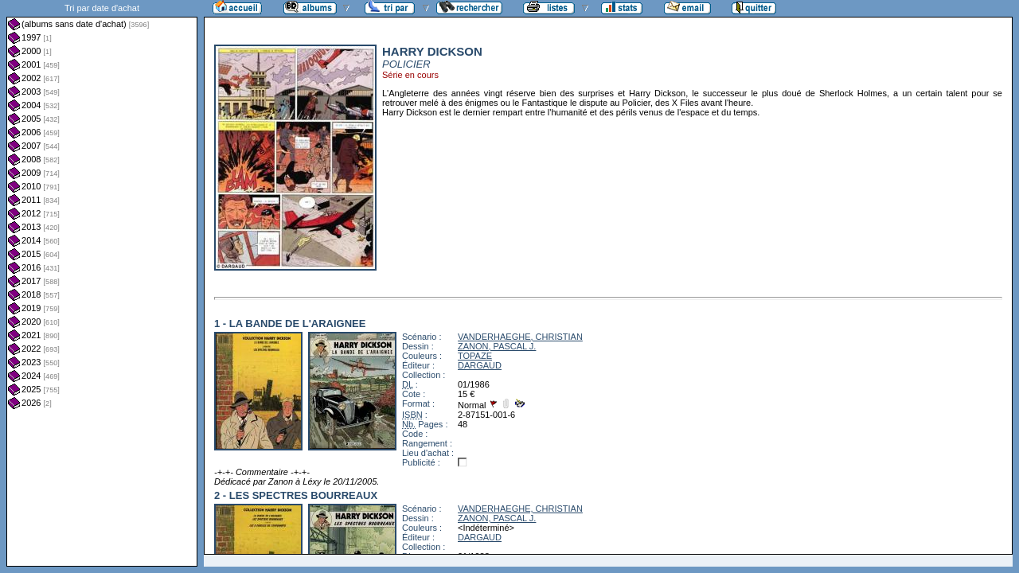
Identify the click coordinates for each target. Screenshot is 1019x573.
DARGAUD (480, 365)
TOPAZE (475, 356)
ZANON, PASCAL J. (497, 346)
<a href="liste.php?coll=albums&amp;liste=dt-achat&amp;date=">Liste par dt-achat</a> (101, 283)
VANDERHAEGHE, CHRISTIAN (520, 336)
